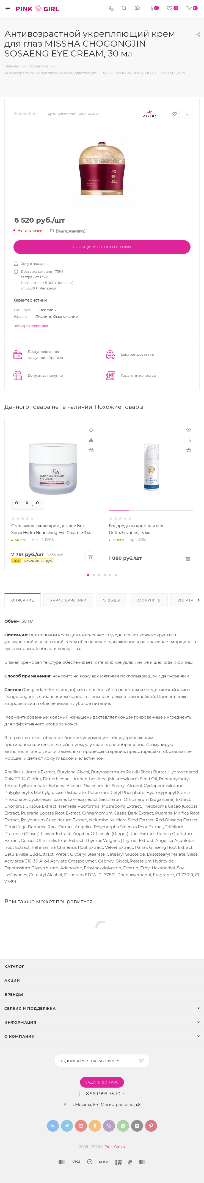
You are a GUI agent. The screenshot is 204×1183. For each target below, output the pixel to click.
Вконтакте (53, 1126)
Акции (12, 980)
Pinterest (151, 1126)
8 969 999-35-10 (103, 1094)
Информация (20, 1022)
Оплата (185, 600)
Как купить (149, 600)
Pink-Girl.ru (114, 1146)
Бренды (13, 994)
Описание (22, 600)
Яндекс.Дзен (137, 1126)
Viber (109, 1126)
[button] (88, 575)
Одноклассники (95, 1126)
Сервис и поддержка (30, 1008)
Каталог (14, 966)
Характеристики (68, 600)
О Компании (19, 1036)
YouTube (81, 1126)
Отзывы (111, 600)
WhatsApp (123, 1126)
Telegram (67, 1126)
